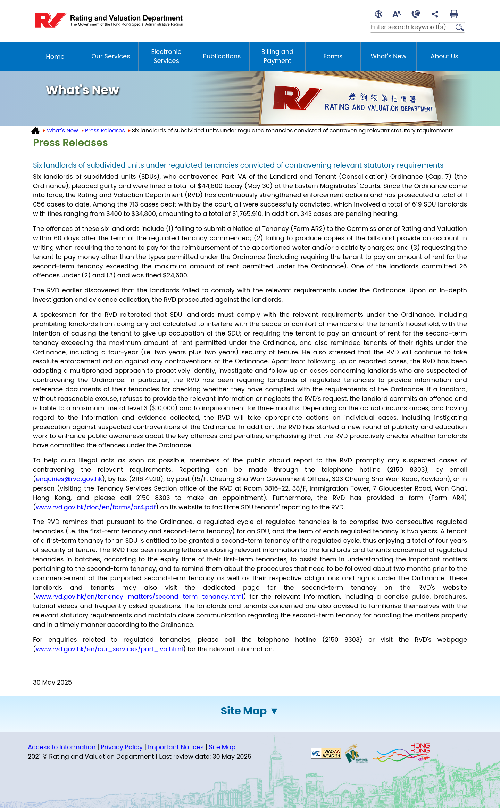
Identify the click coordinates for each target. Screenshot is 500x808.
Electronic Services (166, 56)
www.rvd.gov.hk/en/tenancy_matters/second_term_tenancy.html (139, 596)
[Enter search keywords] (410, 27)
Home (55, 56)
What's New (389, 56)
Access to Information (61, 747)
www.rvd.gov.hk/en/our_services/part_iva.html (109, 649)
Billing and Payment (277, 56)
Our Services (110, 56)
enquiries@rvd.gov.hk (69, 479)
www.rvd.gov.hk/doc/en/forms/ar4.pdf (96, 507)
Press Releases (105, 130)
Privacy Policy (122, 747)
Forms (333, 56)
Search (458, 27)
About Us (444, 56)
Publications (222, 56)
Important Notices (176, 747)
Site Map (244, 711)
